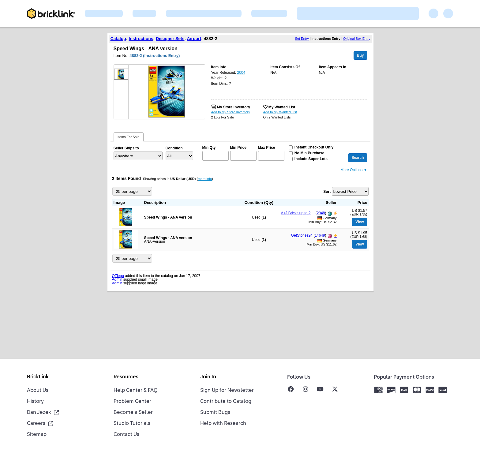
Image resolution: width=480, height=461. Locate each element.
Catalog (118, 38)
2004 (241, 72)
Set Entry (302, 38)
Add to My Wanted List (280, 112)
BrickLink (38, 377)
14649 (320, 235)
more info (205, 179)
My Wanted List (281, 107)
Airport (194, 38)
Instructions (141, 38)
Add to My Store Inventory (230, 112)
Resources (126, 377)
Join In (208, 377)
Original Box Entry (356, 38)
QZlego (118, 276)
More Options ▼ (353, 170)
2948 (321, 213)
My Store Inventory (233, 107)
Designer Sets (170, 38)
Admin (117, 279)
